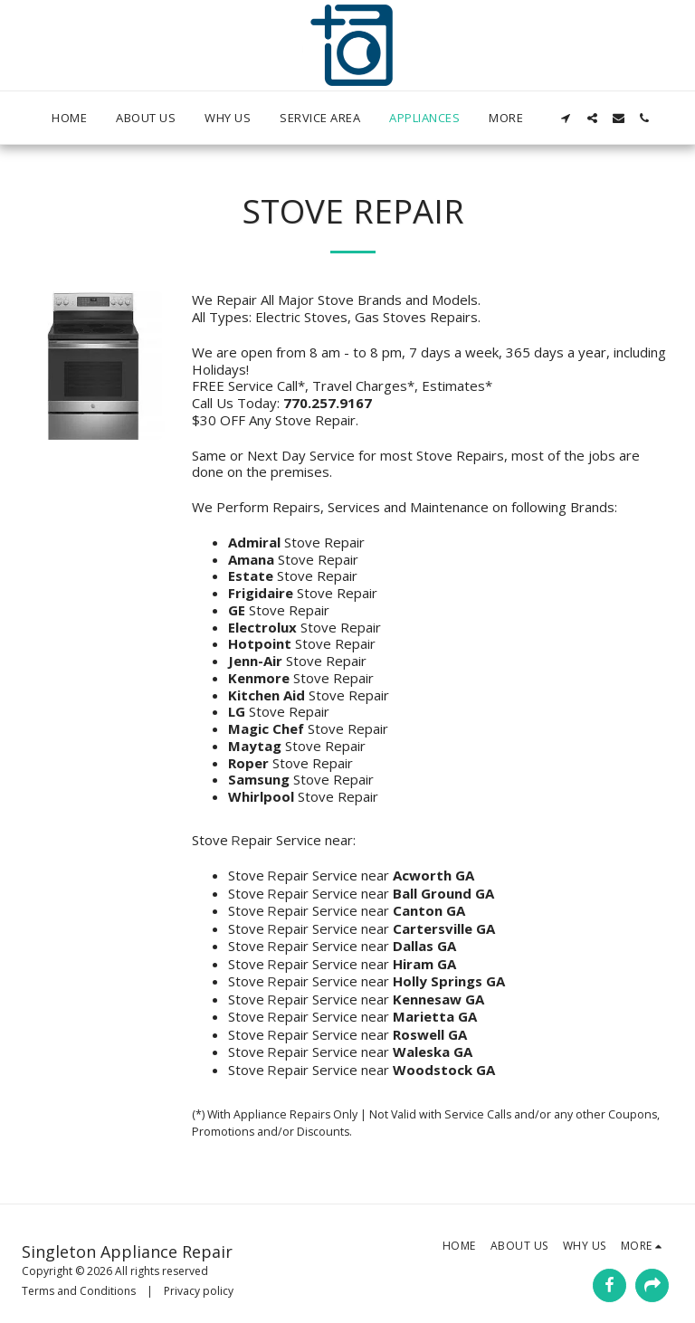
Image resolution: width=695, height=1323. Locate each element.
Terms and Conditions (79, 1291)
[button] (566, 118)
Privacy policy (198, 1291)
